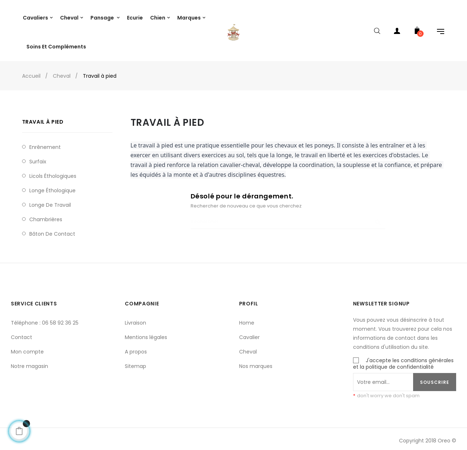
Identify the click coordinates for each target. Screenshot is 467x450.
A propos (136, 348)
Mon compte (27, 348)
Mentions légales (146, 334)
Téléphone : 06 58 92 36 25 (44, 319)
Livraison (135, 319)
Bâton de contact (52, 230)
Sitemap (135, 363)
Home (246, 319)
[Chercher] (288, 218)
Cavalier (249, 334)
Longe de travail (50, 201)
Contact (21, 334)
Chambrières (45, 215)
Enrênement (45, 143)
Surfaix (37, 158)
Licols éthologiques (52, 172)
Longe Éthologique (52, 186)
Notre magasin (29, 363)
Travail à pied (43, 118)
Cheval (248, 348)
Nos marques (255, 363)
